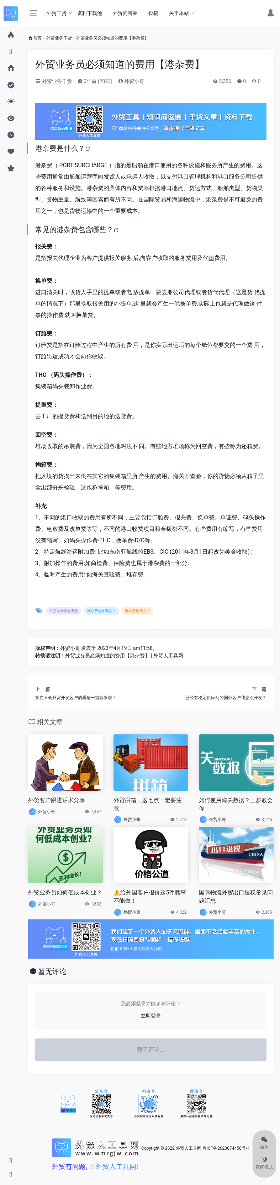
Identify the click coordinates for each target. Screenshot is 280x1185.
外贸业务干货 (59, 38)
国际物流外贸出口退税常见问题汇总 (236, 896)
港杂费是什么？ (60, 148)
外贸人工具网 (188, 1148)
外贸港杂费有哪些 (63, 611)
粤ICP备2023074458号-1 (225, 1148)
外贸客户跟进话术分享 (56, 800)
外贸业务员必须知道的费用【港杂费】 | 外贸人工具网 (124, 655)
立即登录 (151, 1016)
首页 (37, 38)
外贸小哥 (131, 81)
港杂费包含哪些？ (85, 229)
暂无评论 (52, 971)
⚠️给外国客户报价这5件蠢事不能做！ (149, 896)
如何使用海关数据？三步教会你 (236, 804)
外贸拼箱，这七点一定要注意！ (147, 804)
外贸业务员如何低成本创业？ (65, 892)
